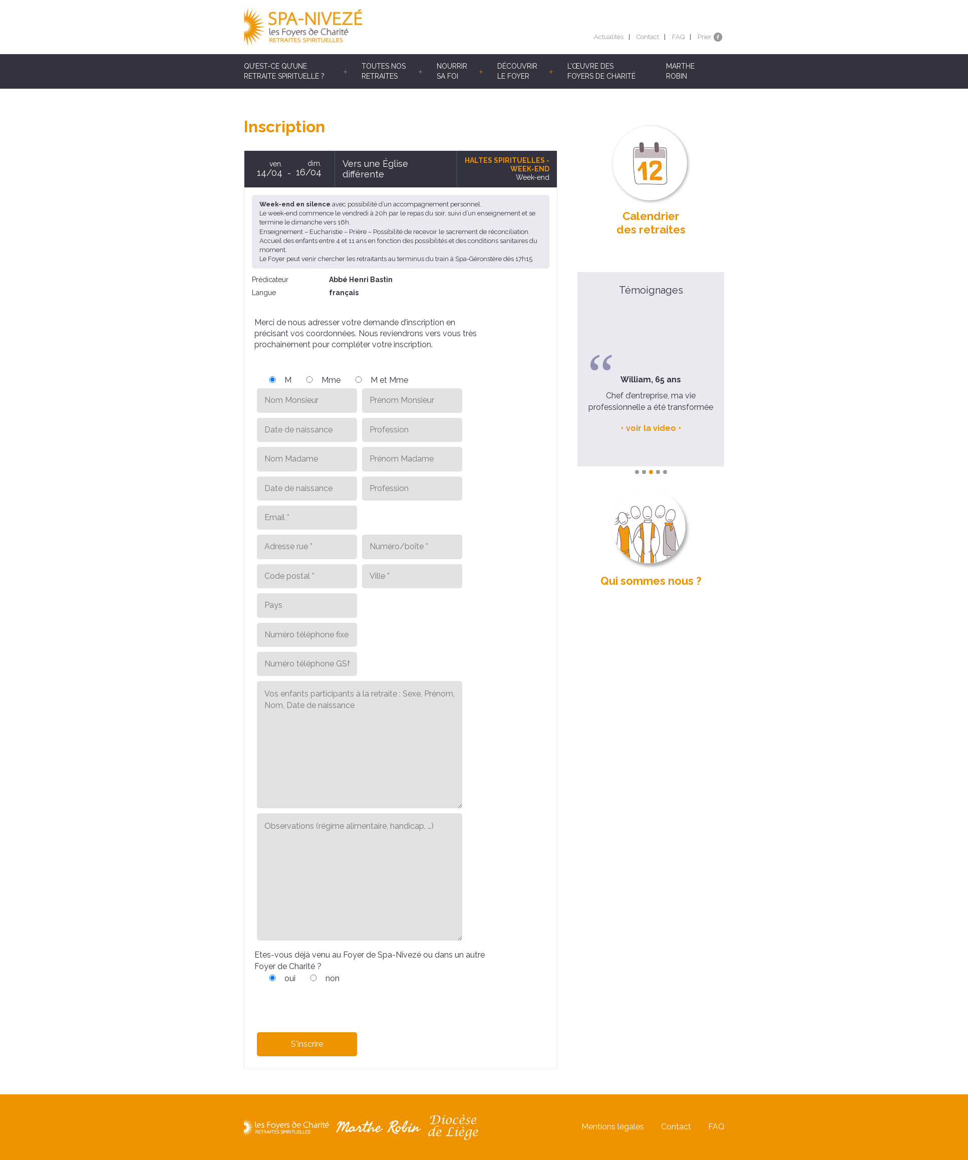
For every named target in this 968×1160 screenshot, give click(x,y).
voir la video (651, 428)
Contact (647, 37)
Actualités (608, 37)
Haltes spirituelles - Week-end (507, 164)
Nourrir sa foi (452, 71)
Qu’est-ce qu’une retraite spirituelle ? (284, 71)
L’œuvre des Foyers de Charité (601, 71)
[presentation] (330, 1004)
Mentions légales (612, 1126)
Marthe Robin (680, 71)
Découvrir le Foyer (517, 71)
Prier (705, 37)
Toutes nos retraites (384, 71)
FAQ (678, 37)
